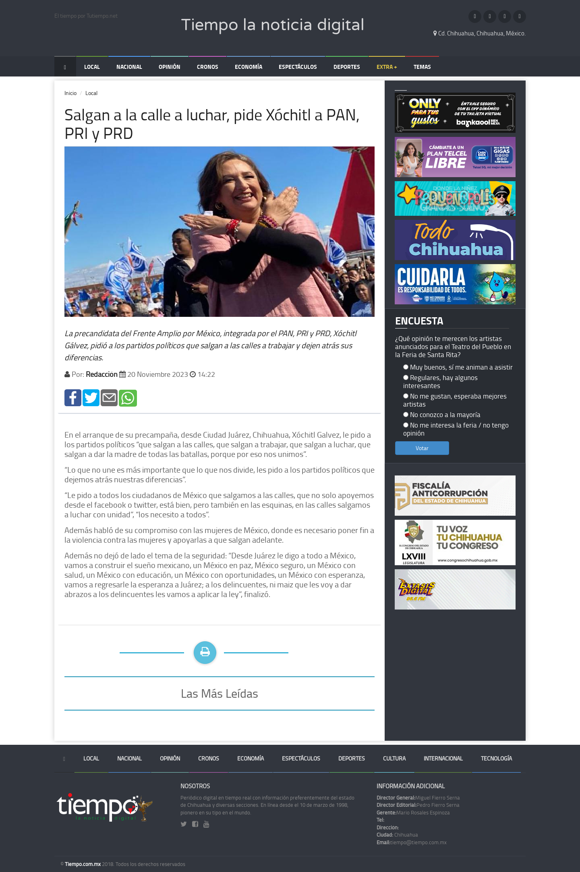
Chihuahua (397, 834)
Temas (422, 66)
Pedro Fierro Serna (418, 804)
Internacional (443, 758)
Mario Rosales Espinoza (413, 812)
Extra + (387, 66)
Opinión (169, 66)
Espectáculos (298, 66)
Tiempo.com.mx (83, 864)
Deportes (347, 66)
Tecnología (496, 758)
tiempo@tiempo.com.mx (412, 842)
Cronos (207, 66)
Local (92, 66)
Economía (248, 66)
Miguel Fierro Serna (418, 797)
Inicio (70, 93)
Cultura (394, 758)
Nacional (129, 66)
